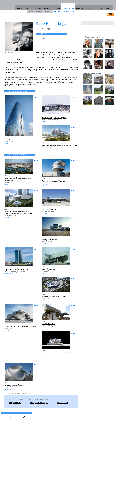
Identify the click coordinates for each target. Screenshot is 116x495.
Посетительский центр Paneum (53, 181)
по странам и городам (39, 403)
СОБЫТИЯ (89, 8)
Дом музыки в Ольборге (50, 240)
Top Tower (8, 139)
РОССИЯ (19, 8)
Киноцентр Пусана (48, 324)
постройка (45, 122)
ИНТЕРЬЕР (47, 8)
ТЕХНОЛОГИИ (36, 8)
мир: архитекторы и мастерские (64, 11)
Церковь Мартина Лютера (13, 385)
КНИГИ (108, 8)
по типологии (62, 403)
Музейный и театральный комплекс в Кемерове (59, 145)
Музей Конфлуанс (48, 269)
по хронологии (15, 403)
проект (6, 143)
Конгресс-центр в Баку (50, 209)
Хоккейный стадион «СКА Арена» (54, 118)
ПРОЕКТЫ (79, 8)
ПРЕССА (57, 8)
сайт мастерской (46, 45)
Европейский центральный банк (16, 270)
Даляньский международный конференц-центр (21, 326)
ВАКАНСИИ (99, 8)
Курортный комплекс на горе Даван (55, 296)
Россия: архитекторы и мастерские (40, 11)
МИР (26, 8)
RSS (110, 14)
